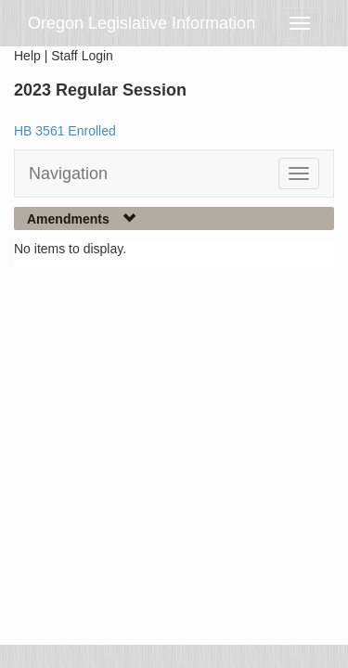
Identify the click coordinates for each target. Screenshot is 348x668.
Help (27, 55)
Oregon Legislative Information (141, 23)
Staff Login (82, 55)
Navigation (68, 173)
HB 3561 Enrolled (65, 130)
